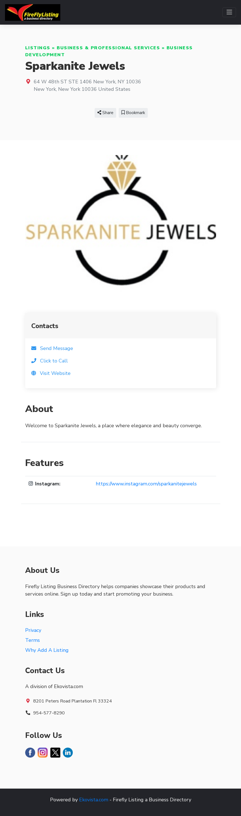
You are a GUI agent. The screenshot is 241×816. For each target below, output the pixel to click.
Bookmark (133, 113)
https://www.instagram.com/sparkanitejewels (146, 483)
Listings (37, 48)
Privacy (33, 630)
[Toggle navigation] (229, 12)
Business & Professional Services (108, 48)
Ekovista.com (93, 799)
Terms (32, 640)
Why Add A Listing (47, 650)
